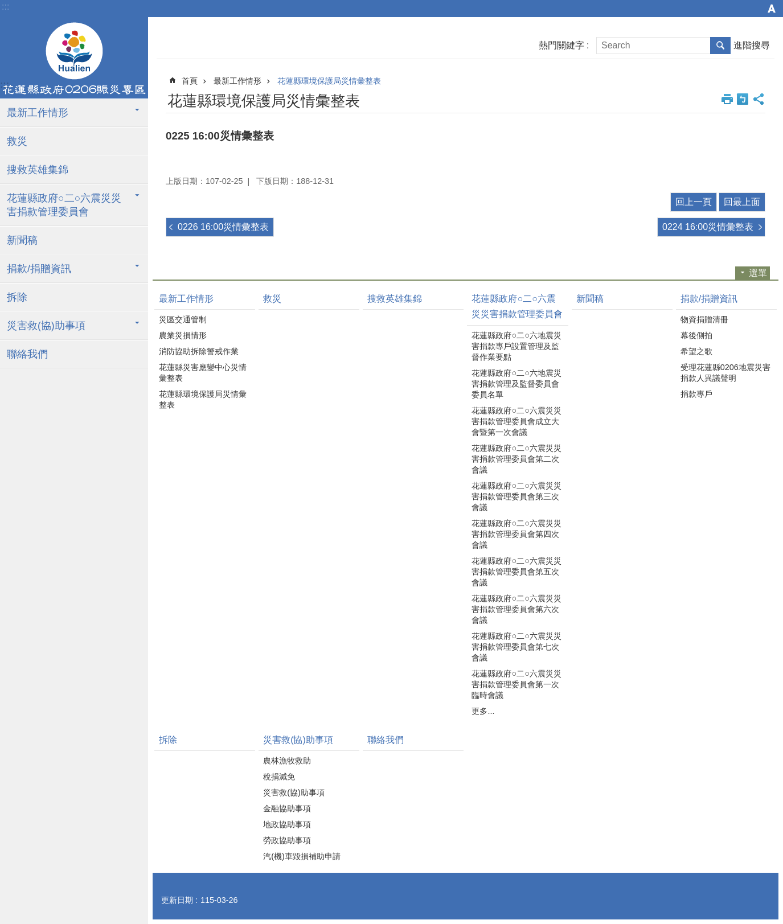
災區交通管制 (183, 319)
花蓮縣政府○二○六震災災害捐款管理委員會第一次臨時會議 (516, 684)
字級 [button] (771, 8)
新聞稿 (22, 240)
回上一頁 (693, 202)
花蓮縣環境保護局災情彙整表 (329, 80)
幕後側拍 (696, 335)
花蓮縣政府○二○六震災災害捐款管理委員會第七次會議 (516, 646)
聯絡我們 (27, 354)
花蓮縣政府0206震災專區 (74, 58)
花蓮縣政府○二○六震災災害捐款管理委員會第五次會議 (516, 571)
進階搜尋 (751, 45)
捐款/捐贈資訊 (39, 268)
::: (5, 6)
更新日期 (177, 900)
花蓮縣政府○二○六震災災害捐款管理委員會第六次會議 (516, 609)
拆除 (17, 297)
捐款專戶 (696, 394)
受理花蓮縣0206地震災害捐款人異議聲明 (725, 373)
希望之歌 (696, 351)
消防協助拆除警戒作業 (199, 351)
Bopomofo (742, 99)
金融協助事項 (287, 808)
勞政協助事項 (287, 840)
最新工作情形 (37, 112)
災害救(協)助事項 (46, 325)
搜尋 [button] (720, 45)
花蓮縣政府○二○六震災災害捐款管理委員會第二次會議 (516, 458)
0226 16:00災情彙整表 (223, 227)
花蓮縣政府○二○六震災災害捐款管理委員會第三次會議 (516, 496)
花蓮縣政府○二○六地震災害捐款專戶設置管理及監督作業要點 (516, 346)
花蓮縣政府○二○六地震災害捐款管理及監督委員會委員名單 (516, 383)
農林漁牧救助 (287, 760)
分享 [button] (758, 99)
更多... (483, 711)
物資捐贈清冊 (704, 319)
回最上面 (742, 202)
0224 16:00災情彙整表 (707, 227)
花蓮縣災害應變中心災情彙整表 (203, 373)
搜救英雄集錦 (37, 169)
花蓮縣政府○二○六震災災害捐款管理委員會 (64, 204)
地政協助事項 (287, 824)
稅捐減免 (279, 776)
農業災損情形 (183, 335)
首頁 (190, 80)
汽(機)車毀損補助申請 (302, 856)
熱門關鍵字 (561, 45)
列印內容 (727, 99)
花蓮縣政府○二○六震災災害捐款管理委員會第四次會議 (516, 534)
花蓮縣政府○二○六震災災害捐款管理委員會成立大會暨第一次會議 (516, 421)
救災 (17, 141)
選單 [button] (758, 273)
